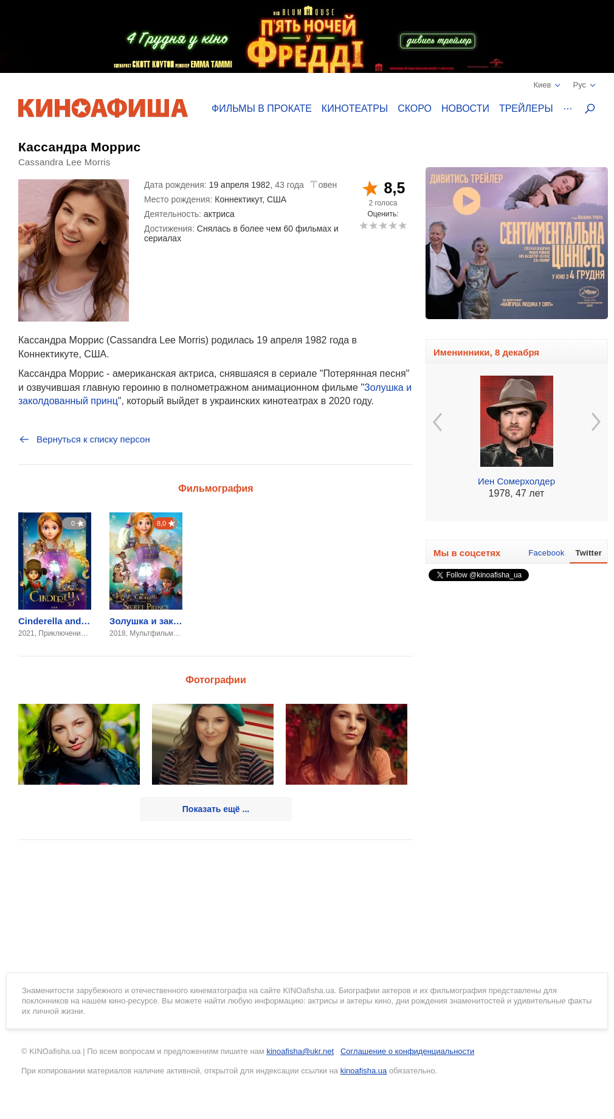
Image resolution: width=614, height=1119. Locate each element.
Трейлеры (526, 108)
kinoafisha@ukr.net (300, 1051)
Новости (465, 108)
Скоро (415, 108)
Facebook (546, 552)
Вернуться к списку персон (84, 439)
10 (402, 225)
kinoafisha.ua (363, 1070)
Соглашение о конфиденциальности (407, 1051)
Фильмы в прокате (262, 108)
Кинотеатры (355, 108)
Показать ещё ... (215, 809)
